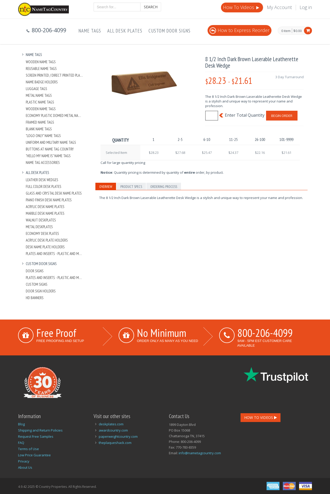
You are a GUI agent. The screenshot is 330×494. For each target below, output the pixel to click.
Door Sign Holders (41, 291)
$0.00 (297, 30)
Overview (105, 186)
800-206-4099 (265, 332)
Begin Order (281, 115)
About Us (25, 467)
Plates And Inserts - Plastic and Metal (54, 253)
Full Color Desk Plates (43, 186)
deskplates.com (111, 424)
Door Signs (35, 270)
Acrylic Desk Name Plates (45, 206)
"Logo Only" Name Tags (43, 135)
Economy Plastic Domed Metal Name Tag (54, 115)
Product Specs (131, 186)
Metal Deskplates (39, 226)
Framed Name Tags (40, 122)
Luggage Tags (36, 88)
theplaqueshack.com (115, 442)
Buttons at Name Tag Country (50, 149)
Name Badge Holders (42, 81)
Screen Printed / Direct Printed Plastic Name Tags (54, 75)
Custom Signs (36, 284)
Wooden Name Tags (41, 61)
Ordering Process (163, 186)
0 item (286, 31)
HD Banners (35, 297)
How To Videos (241, 7)
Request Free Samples (35, 436)
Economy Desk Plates (42, 233)
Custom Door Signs (169, 31)
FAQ (21, 442)
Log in (306, 7)
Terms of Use (28, 449)
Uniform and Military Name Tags (51, 142)
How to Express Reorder (239, 30)
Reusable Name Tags (41, 68)
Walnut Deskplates (41, 220)
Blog (21, 424)
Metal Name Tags (39, 95)
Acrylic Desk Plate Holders (47, 240)
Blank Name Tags (39, 128)
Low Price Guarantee (34, 455)
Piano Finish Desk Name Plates (49, 199)
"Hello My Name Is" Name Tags (48, 155)
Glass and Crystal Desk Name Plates (54, 193)
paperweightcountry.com (118, 436)
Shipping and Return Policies (40, 430)
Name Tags (89, 31)
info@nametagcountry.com (200, 453)
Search (151, 6)
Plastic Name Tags (40, 102)
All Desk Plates (124, 31)
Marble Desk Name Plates (45, 213)
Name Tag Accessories (43, 162)
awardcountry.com (113, 430)
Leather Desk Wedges (42, 179)
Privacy (23, 461)
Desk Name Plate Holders (45, 246)
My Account (279, 7)
